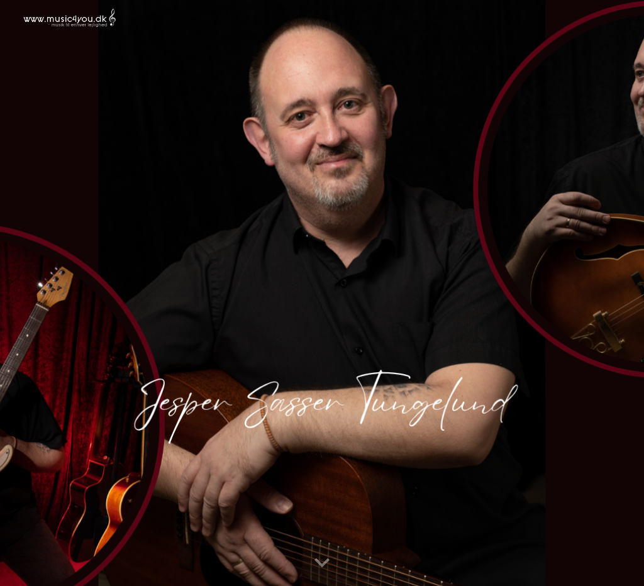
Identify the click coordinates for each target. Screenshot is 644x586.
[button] (322, 563)
